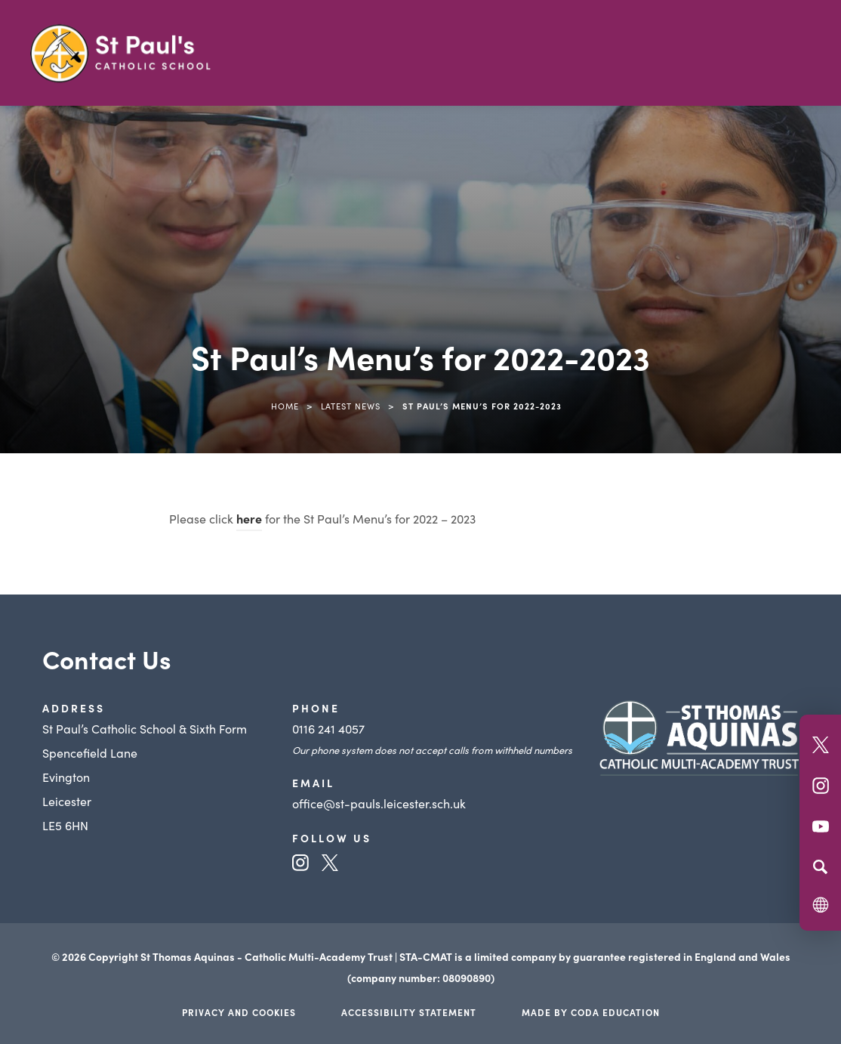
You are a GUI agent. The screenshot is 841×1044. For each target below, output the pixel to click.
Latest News (350, 406)
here (249, 518)
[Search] (820, 866)
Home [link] (285, 406)
